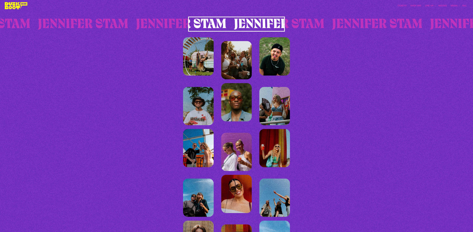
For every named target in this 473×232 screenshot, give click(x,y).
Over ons (415, 5)
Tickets (402, 5)
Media (455, 5)
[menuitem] (402, 6)
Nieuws (442, 5)
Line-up (430, 5)
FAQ (464, 5)
